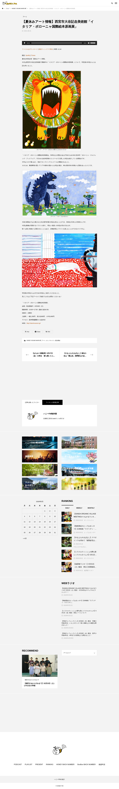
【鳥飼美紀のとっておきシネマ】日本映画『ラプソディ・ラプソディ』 (79, 601)
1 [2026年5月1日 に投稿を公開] (44, 511)
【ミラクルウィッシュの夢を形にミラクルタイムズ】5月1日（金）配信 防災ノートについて (79, 612)
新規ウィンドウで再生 (46, 49)
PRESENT (39, 764)
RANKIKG (49, 764)
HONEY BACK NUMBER (65, 764)
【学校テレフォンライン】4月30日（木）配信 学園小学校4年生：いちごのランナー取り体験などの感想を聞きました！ (79, 623)
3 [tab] (41, 674)
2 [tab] (39, 674)
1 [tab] (38, 674)
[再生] (25, 43)
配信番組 (57, 340)
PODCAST (18, 764)
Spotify (28, 55)
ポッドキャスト (50, 340)
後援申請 (102, 764)
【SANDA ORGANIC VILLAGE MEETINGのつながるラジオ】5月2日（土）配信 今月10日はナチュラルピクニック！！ (79, 590)
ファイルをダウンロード (30, 49)
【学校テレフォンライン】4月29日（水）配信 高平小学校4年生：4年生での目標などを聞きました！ (79, 634)
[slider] (56, 42)
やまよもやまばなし (80, 547)
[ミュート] (89, 43)
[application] (59, 43)
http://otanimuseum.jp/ (34, 323)
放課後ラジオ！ (89, 570)
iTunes (33, 55)
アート (44, 340)
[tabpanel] (39, 671)
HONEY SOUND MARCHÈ (34, 340)
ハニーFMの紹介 (59, 779)
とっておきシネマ (89, 532)
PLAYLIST (28, 764)
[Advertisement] (59, 380)
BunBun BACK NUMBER (86, 764)
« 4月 (25, 538)
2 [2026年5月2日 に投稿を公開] (49, 511)
